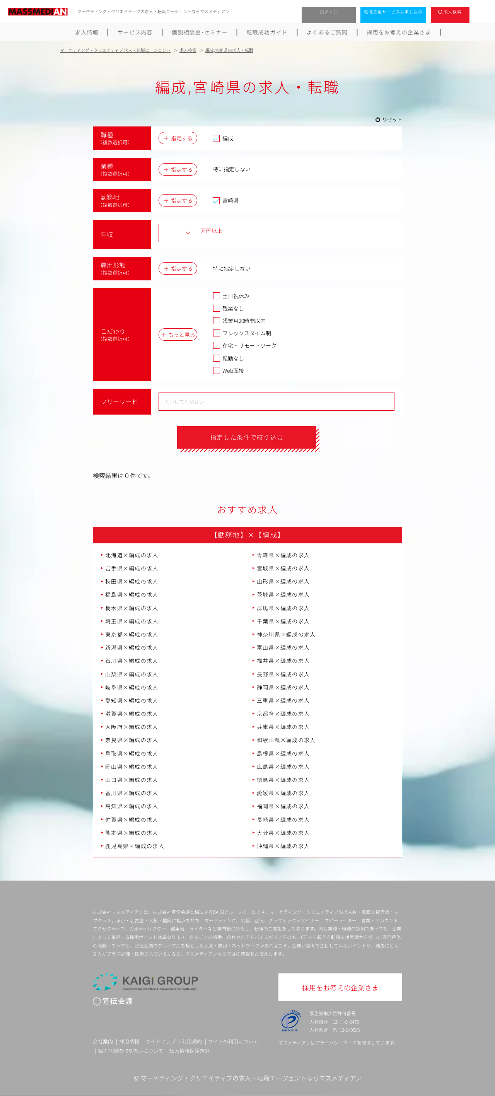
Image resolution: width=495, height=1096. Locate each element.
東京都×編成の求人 (132, 634)
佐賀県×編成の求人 (132, 819)
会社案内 (103, 1041)
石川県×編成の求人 (132, 660)
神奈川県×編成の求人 (286, 634)
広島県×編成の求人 (283, 766)
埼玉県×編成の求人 (132, 621)
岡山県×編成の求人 (132, 766)
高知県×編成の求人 (132, 806)
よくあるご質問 (327, 32)
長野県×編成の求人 (283, 674)
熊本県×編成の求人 (132, 833)
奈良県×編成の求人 (132, 740)
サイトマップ (160, 1041)
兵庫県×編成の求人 (283, 727)
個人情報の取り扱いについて (130, 1050)
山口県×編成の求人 (132, 780)
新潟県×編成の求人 (132, 647)
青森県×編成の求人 (283, 555)
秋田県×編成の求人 (132, 581)
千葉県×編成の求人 (283, 621)
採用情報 (129, 1041)
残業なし (228, 308)
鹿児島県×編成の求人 (134, 846)
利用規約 (192, 1041)
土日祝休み (231, 296)
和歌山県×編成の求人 (286, 740)
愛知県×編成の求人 (132, 700)
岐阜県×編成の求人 (132, 687)
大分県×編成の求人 (283, 833)
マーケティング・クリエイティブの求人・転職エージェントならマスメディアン (251, 1077)
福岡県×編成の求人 (283, 806)
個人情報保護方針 (189, 1050)
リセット (392, 119)
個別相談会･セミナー (199, 32)
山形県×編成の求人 (283, 581)
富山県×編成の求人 (283, 647)
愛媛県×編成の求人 (283, 793)
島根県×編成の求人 (283, 753)
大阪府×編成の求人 (132, 727)
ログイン (329, 12)
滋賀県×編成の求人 (132, 713)
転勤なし (228, 358)
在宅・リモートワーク (245, 345)
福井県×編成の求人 (283, 660)
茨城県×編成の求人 (283, 595)
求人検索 (453, 12)
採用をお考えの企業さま (399, 32)
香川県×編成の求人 (132, 793)
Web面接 (228, 370)
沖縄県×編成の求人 (283, 846)
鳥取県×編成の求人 (132, 753)
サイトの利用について (233, 1041)
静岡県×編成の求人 (283, 687)
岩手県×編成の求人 (132, 568)
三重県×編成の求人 (283, 700)
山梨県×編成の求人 (132, 674)
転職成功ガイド (267, 32)
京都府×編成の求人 (283, 713)
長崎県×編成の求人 (283, 819)
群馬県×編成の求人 (283, 608)
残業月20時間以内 (239, 320)
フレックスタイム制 (242, 333)
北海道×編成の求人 (132, 555)
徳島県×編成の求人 (283, 780)
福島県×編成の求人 (132, 595)
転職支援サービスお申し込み (393, 12)
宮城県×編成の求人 (283, 568)
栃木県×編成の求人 (132, 608)
